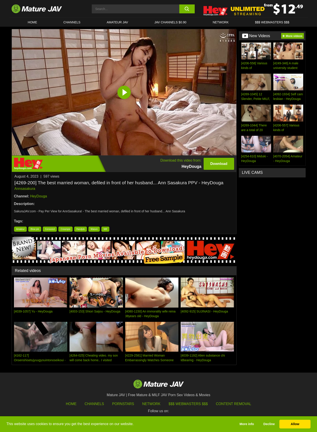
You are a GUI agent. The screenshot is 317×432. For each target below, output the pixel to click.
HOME (32, 22)
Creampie (65, 229)
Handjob (80, 229)
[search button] (187, 8)
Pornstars (123, 404)
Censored (50, 229)
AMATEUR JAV (117, 22)
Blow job (35, 229)
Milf (105, 229)
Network (221, 22)
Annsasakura (24, 189)
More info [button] (246, 424)
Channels (94, 404)
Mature (94, 229)
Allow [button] (295, 424)
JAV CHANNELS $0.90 (170, 22)
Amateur (20, 229)
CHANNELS (71, 22)
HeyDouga (38, 196)
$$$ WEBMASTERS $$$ (272, 22)
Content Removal (233, 404)
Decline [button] (269, 424)
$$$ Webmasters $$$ (188, 404)
